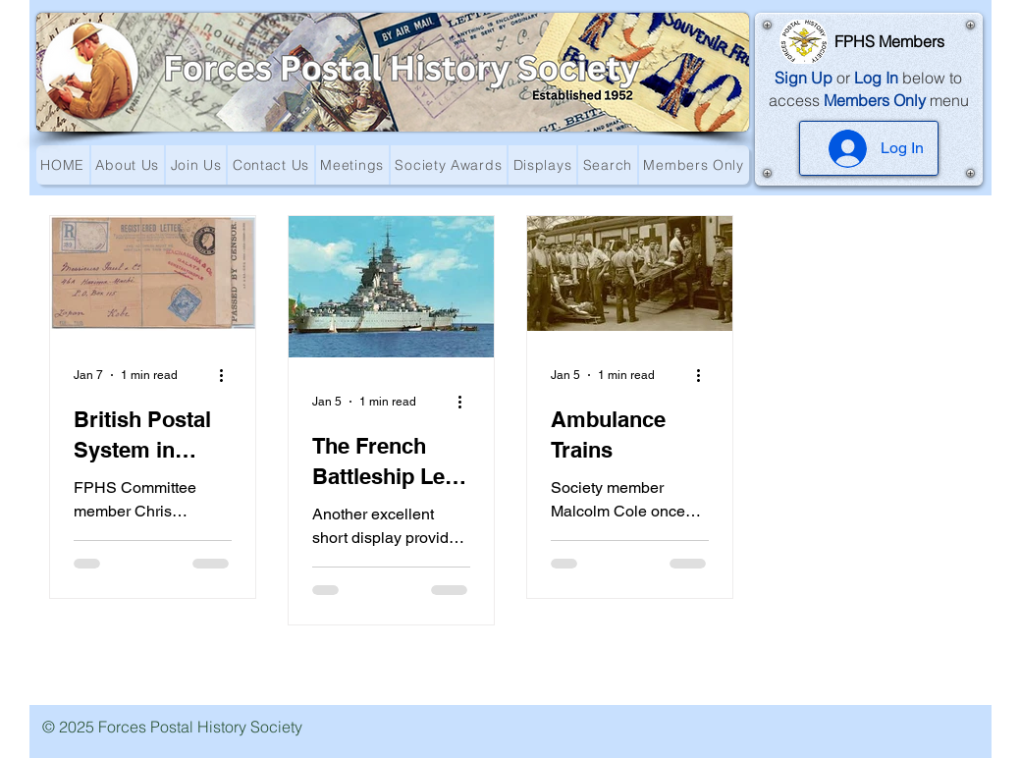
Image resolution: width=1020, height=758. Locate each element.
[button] (127, 165)
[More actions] (229, 375)
